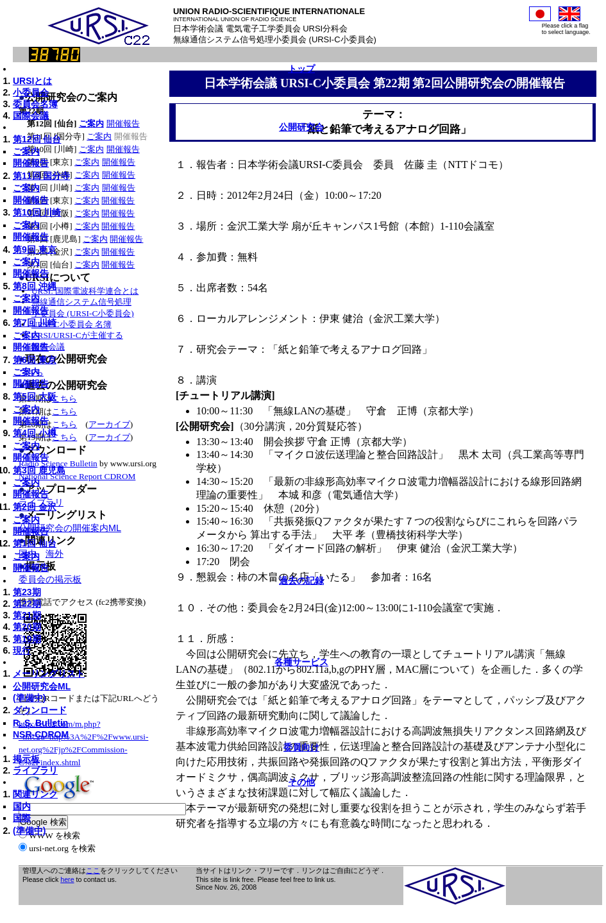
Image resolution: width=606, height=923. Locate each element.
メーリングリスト (49, 673)
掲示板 (26, 759)
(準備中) (29, 698)
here (67, 879)
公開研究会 (301, 127)
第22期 (27, 603)
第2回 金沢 (34, 507)
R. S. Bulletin (40, 723)
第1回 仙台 (34, 543)
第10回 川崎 (37, 212)
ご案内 (26, 151)
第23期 (27, 592)
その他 (301, 782)
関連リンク (35, 794)
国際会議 (31, 115)
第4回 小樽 (34, 433)
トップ (301, 69)
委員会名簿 (35, 104)
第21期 (27, 615)
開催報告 (31, 163)
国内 (22, 806)
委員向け (301, 747)
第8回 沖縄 (34, 286)
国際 (22, 818)
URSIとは (32, 81)
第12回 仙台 (37, 139)
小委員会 (31, 92)
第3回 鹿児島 (39, 470)
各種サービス (301, 662)
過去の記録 (301, 580)
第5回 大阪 (34, 396)
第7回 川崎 (34, 323)
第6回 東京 (34, 360)
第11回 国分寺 (41, 176)
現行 (22, 650)
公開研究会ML (42, 686)
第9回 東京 (34, 249)
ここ (93, 870)
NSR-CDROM (41, 734)
